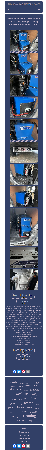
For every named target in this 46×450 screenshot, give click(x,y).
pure (16, 412)
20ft (20, 404)
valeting (20, 420)
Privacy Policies (24, 435)
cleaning (29, 416)
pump (30, 421)
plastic (11, 407)
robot (20, 399)
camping (34, 389)
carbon (13, 386)
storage (35, 382)
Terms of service (24, 438)
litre (26, 394)
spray (19, 417)
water (28, 403)
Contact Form (23, 432)
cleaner (20, 407)
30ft (13, 417)
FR (25, 442)
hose (26, 390)
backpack (37, 408)
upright (21, 383)
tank (19, 394)
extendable (33, 412)
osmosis (12, 395)
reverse (37, 404)
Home (24, 429)
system (12, 403)
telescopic (15, 389)
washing (20, 386)
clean (14, 399)
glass (27, 383)
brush (13, 382)
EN (22, 442)
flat (35, 386)
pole (24, 411)
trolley (34, 394)
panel (29, 407)
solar (28, 385)
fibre (11, 412)
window (30, 398)
